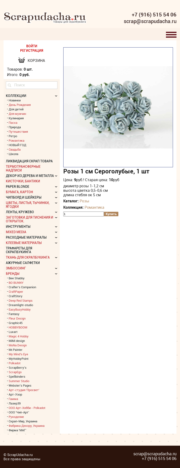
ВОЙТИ (31, 46)
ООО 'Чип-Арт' (19, 412)
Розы (84, 201)
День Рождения (20, 105)
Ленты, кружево (20, 212)
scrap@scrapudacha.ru (150, 21)
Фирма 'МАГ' (17, 430)
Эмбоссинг (16, 268)
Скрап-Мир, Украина (23, 421)
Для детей (16, 109)
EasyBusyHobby (20, 309)
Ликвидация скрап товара (29, 161)
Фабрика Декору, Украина (27, 426)
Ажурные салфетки (23, 263)
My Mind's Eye (18, 354)
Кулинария (16, 118)
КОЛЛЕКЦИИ (16, 96)
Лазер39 (15, 403)
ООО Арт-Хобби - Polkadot (27, 408)
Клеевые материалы (24, 243)
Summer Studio (19, 381)
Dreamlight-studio (21, 305)
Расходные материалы (26, 237)
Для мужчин (17, 114)
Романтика (94, 207)
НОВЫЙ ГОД (17, 145)
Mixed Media (16, 232)
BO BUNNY (16, 282)
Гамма (13, 399)
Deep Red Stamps (21, 300)
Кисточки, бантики (23, 181)
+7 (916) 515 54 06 (154, 14)
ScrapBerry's (17, 367)
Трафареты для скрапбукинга (19, 250)
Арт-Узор (15, 394)
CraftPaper (16, 291)
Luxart (13, 332)
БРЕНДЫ (12, 274)
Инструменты (18, 226)
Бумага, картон (19, 192)
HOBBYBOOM (18, 327)
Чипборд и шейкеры (23, 197)
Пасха (13, 122)
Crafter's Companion (22, 287)
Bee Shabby (17, 278)
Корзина (36, 60)
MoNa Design (18, 345)
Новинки (15, 100)
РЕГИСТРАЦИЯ (31, 50)
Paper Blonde (17, 186)
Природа (15, 127)
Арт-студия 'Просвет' (24, 390)
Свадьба (15, 149)
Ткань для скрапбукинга (28, 257)
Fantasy (14, 314)
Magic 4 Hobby (19, 336)
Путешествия (18, 131)
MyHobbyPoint (18, 358)
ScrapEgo (15, 372)
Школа (13, 154)
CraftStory (15, 296)
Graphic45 (15, 323)
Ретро (13, 136)
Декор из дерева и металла (30, 176)
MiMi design (17, 341)
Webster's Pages (20, 385)
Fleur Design (17, 318)
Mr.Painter (15, 350)
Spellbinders (17, 376)
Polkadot (14, 363)
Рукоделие (16, 417)
